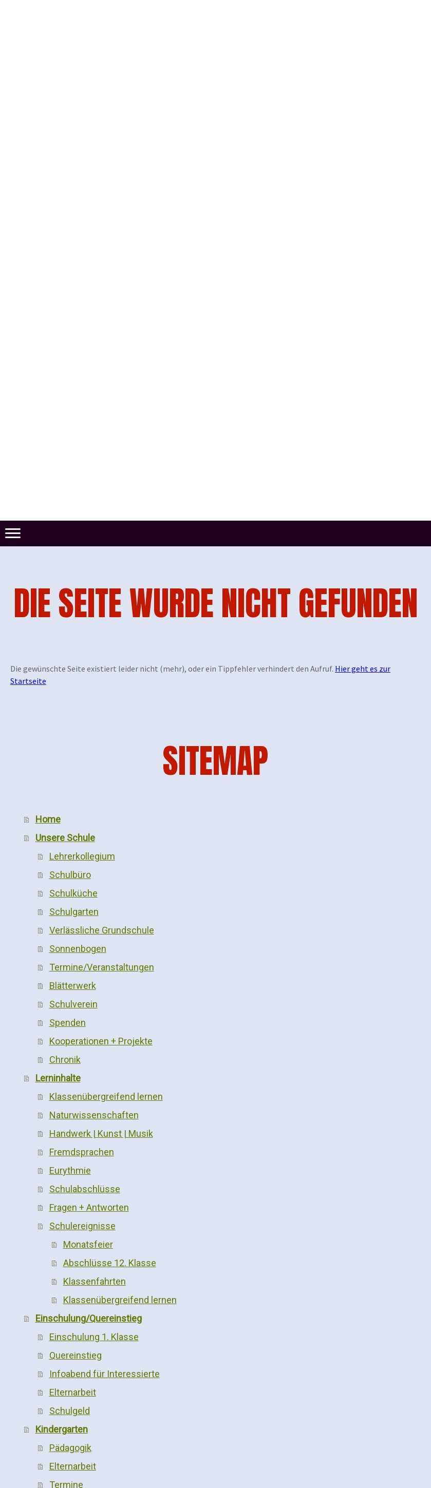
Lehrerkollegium (82, 856)
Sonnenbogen (77, 948)
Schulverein (73, 1004)
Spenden (67, 1022)
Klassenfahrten (94, 1281)
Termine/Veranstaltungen (101, 967)
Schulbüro (70, 874)
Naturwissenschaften (94, 1115)
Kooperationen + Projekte (101, 1041)
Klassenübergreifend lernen (106, 1096)
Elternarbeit (72, 1392)
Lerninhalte (58, 1078)
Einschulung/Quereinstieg (88, 1318)
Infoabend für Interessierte (104, 1373)
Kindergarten (61, 1429)
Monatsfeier (88, 1244)
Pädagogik (70, 1447)
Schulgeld (69, 1410)
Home (48, 819)
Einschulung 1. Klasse (94, 1336)
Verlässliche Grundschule (101, 930)
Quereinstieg (75, 1355)
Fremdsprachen (81, 1152)
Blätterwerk (72, 985)
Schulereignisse (82, 1225)
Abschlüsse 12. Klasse (109, 1262)
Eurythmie (70, 1170)
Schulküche (73, 893)
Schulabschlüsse (84, 1189)
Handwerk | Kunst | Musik (101, 1133)
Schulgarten (74, 911)
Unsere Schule (65, 837)
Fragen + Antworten (89, 1207)
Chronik (65, 1059)
